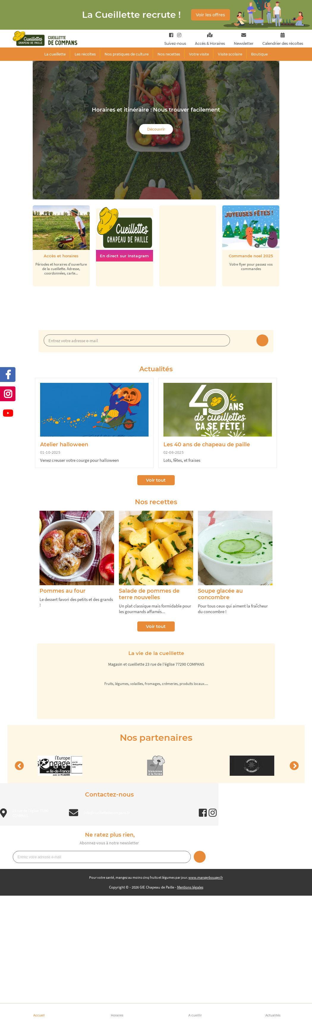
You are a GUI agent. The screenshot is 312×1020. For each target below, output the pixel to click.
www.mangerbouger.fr (205, 877)
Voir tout (156, 480)
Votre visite (199, 54)
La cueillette (55, 54)
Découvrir (156, 129)
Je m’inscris (262, 340)
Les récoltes (85, 54)
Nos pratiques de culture (127, 54)
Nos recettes (168, 54)
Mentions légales (190, 887)
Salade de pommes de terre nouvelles (149, 594)
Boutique (259, 54)
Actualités (273, 1015)
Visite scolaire (230, 54)
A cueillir (195, 1015)
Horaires (117, 1015)
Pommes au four (63, 591)
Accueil (39, 1015)
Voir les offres (210, 15)
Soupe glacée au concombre (220, 594)
